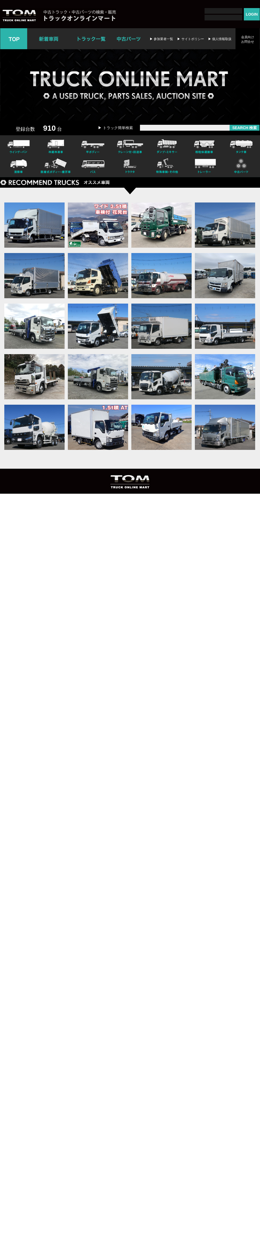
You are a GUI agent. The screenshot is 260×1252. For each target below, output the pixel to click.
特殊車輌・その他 (167, 166)
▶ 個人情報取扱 (219, 39)
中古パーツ (128, 38)
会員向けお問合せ (247, 39)
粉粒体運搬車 (204, 145)
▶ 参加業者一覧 (161, 39)
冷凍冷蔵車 (55, 145)
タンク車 (241, 145)
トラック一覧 (91, 38)
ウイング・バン (18, 145)
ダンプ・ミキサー (167, 145)
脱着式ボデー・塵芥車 (55, 166)
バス (92, 166)
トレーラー (204, 166)
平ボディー (92, 145)
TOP (13, 38)
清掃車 (18, 166)
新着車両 (49, 38)
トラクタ (130, 166)
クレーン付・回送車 (130, 145)
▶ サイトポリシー (190, 39)
